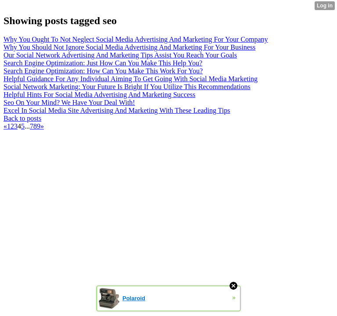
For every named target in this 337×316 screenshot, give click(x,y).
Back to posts (22, 118)
